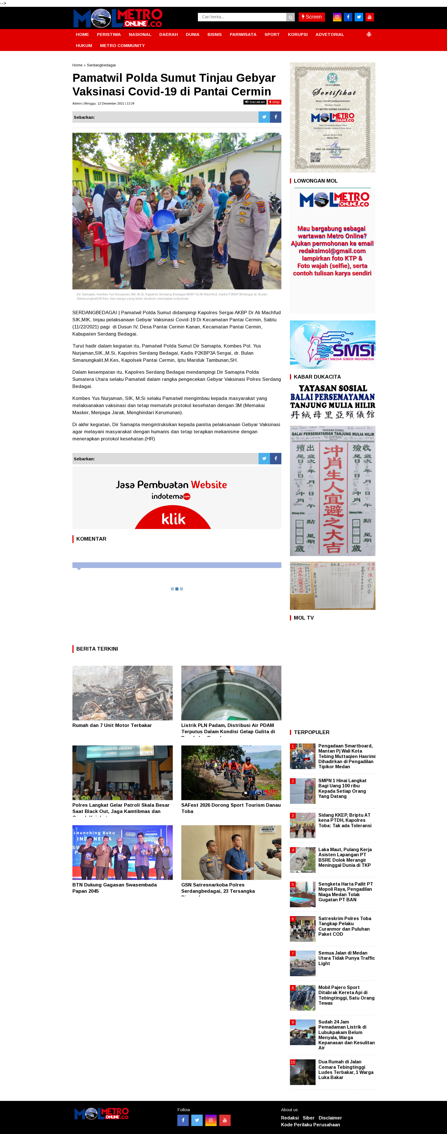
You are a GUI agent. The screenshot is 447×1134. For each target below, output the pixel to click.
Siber (309, 1117)
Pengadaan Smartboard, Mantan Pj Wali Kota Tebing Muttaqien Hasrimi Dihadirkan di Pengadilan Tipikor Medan (346, 756)
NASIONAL (140, 34)
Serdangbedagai (101, 65)
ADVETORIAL (330, 34)
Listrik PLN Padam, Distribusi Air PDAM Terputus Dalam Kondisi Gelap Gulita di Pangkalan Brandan (228, 732)
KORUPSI (298, 34)
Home (77, 65)
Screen (312, 17)
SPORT (272, 34)
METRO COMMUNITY (122, 45)
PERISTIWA (109, 34)
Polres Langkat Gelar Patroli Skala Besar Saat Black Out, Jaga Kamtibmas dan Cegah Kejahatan (121, 811)
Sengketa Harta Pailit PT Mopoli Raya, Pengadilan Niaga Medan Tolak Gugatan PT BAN (345, 892)
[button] (369, 32)
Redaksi (290, 1117)
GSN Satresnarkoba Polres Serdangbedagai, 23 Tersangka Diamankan (218, 891)
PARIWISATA (243, 34)
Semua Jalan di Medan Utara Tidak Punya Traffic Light (346, 958)
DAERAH (168, 34)
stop (274, 102)
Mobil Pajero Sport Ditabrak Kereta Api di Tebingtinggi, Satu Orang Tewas (346, 995)
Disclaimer (330, 1117)
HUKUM (84, 45)
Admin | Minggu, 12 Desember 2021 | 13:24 (103, 103)
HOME (82, 34)
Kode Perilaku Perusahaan (310, 1124)
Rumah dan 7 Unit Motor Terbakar (112, 725)
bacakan (255, 102)
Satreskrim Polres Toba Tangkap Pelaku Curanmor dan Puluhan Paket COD (344, 926)
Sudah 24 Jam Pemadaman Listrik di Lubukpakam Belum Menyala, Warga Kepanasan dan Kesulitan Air (346, 1034)
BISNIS (215, 34)
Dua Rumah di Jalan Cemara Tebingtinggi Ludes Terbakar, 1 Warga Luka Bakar (345, 1069)
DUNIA (193, 34)
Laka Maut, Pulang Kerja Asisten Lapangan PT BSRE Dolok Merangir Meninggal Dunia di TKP (345, 857)
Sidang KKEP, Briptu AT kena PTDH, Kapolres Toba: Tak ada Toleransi (344, 820)
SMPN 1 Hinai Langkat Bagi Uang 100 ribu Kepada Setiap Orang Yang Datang (342, 788)
